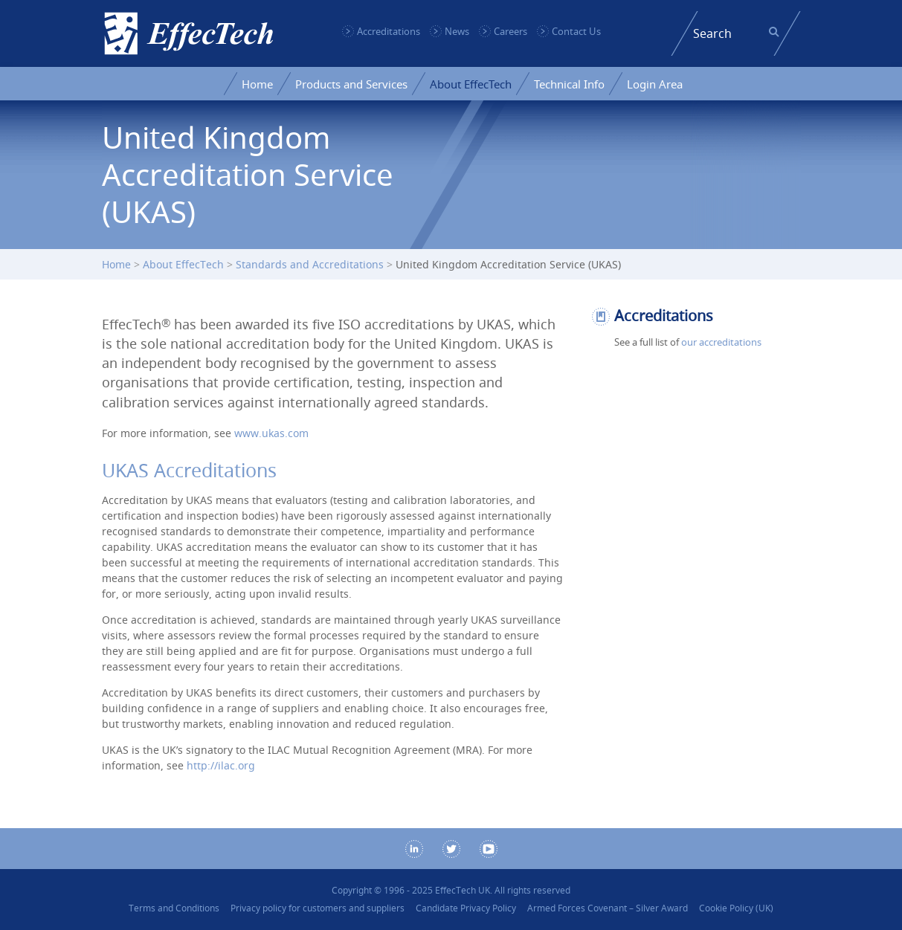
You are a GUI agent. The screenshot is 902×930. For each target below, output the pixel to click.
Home (257, 84)
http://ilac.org (221, 765)
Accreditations (388, 31)
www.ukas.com (271, 433)
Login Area (655, 84)
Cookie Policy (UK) (736, 908)
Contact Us (576, 31)
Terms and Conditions (174, 908)
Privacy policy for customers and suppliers (318, 908)
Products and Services (351, 84)
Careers (510, 31)
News (457, 31)
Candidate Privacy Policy (466, 908)
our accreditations (721, 342)
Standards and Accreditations (310, 264)
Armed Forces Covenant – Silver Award (607, 908)
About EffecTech (471, 84)
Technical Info (569, 84)
